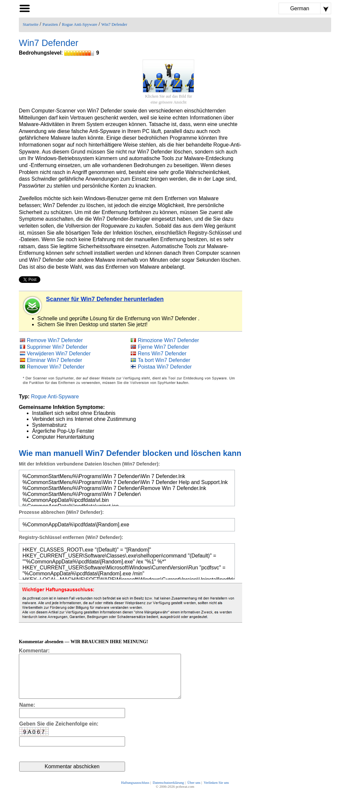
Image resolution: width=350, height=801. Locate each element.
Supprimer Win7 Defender (57, 347)
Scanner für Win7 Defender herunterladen (105, 299)
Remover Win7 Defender (56, 367)
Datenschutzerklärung (168, 792)
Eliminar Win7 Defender (54, 360)
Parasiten (50, 24)
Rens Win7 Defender (162, 353)
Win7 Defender (114, 24)
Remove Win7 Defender (55, 340)
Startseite (30, 24)
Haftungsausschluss (135, 792)
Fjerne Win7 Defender (163, 347)
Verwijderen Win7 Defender (59, 353)
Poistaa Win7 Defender (165, 367)
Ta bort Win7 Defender (164, 360)
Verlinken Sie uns (216, 792)
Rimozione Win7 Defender (168, 340)
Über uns (193, 792)
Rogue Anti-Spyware (79, 24)
